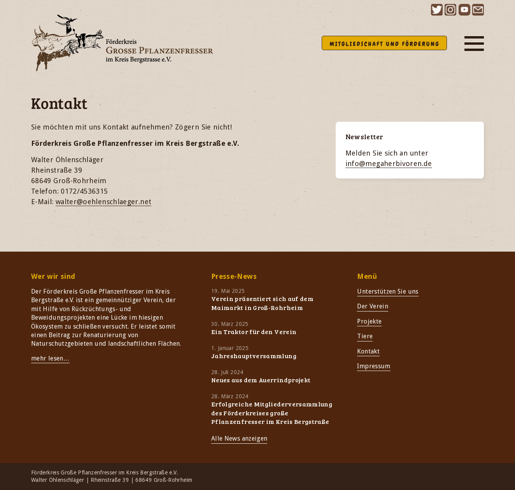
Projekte (369, 321)
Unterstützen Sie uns (387, 291)
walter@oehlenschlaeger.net (103, 202)
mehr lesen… (50, 358)
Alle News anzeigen (239, 438)
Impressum (373, 366)
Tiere (365, 336)
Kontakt (368, 351)
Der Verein (372, 306)
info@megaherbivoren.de (388, 163)
